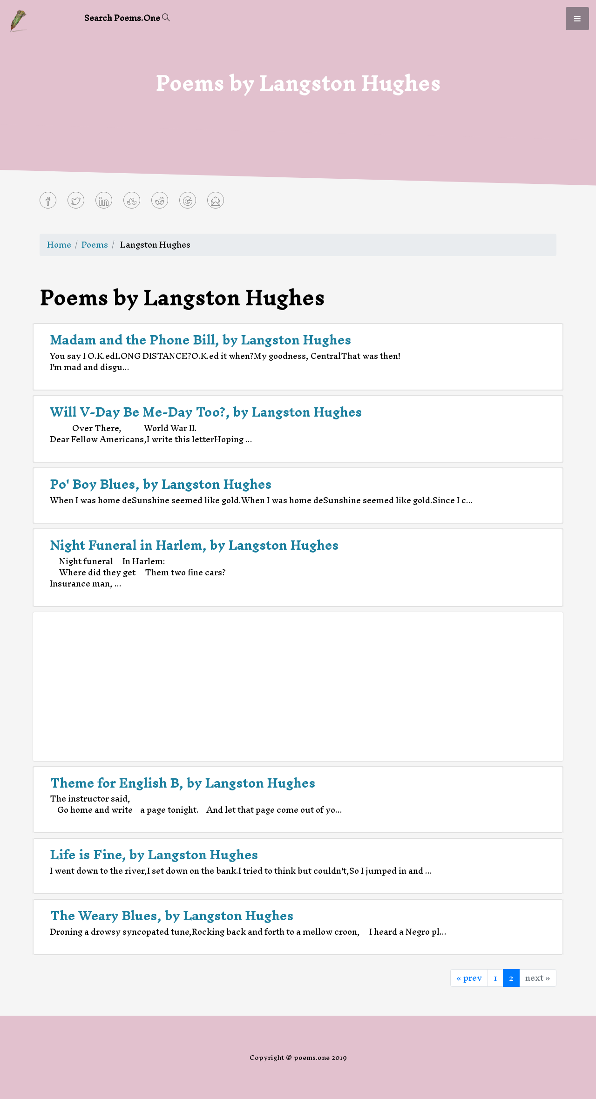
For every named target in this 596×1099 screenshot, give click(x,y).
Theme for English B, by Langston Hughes (182, 783)
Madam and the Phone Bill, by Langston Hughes (200, 339)
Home (59, 244)
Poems (94, 244)
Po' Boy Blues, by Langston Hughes (160, 484)
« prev (469, 978)
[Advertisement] (298, 686)
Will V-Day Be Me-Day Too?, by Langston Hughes (206, 412)
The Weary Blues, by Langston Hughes (171, 915)
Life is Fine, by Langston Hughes (154, 854)
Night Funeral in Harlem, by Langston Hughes (194, 545)
